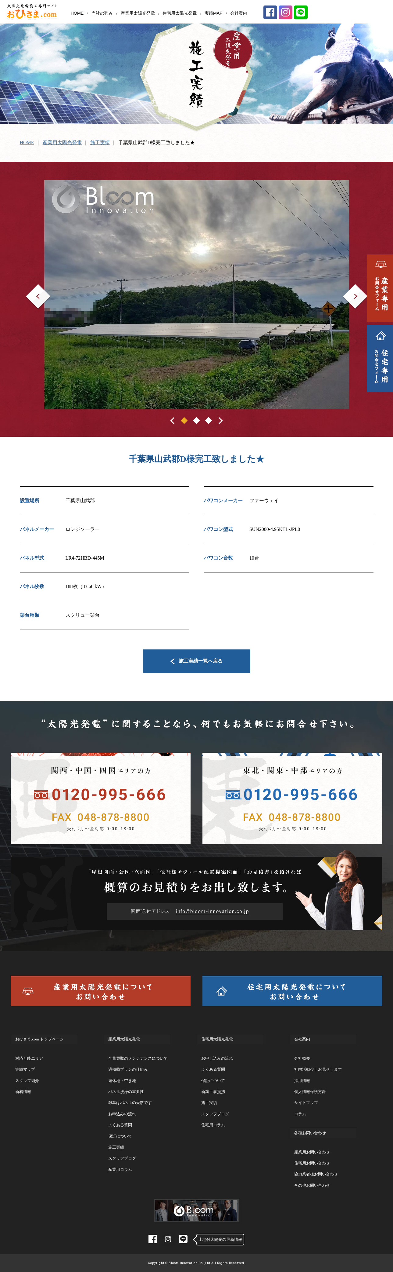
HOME (77, 13)
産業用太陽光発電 (138, 13)
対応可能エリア (29, 1058)
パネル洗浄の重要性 (126, 1091)
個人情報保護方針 (310, 1091)
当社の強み (102, 13)
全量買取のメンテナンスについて (138, 1058)
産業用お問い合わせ (312, 1152)
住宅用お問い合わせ (312, 1163)
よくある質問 (120, 1125)
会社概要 (302, 1058)
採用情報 (302, 1080)
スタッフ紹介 (27, 1080)
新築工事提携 (213, 1091)
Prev (30, 288)
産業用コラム (120, 1169)
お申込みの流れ (122, 1114)
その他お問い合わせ (312, 1185)
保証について (120, 1136)
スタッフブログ (122, 1158)
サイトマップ (306, 1102)
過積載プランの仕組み (128, 1069)
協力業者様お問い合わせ (316, 1174)
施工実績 (100, 142)
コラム (300, 1114)
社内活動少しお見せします (318, 1069)
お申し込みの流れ (217, 1058)
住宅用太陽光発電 (180, 13)
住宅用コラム (213, 1125)
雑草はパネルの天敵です (130, 1102)
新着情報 (23, 1091)
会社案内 (238, 13)
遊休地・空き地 (122, 1080)
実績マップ (25, 1069)
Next (347, 288)
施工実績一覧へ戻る (196, 660)
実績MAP (214, 13)
